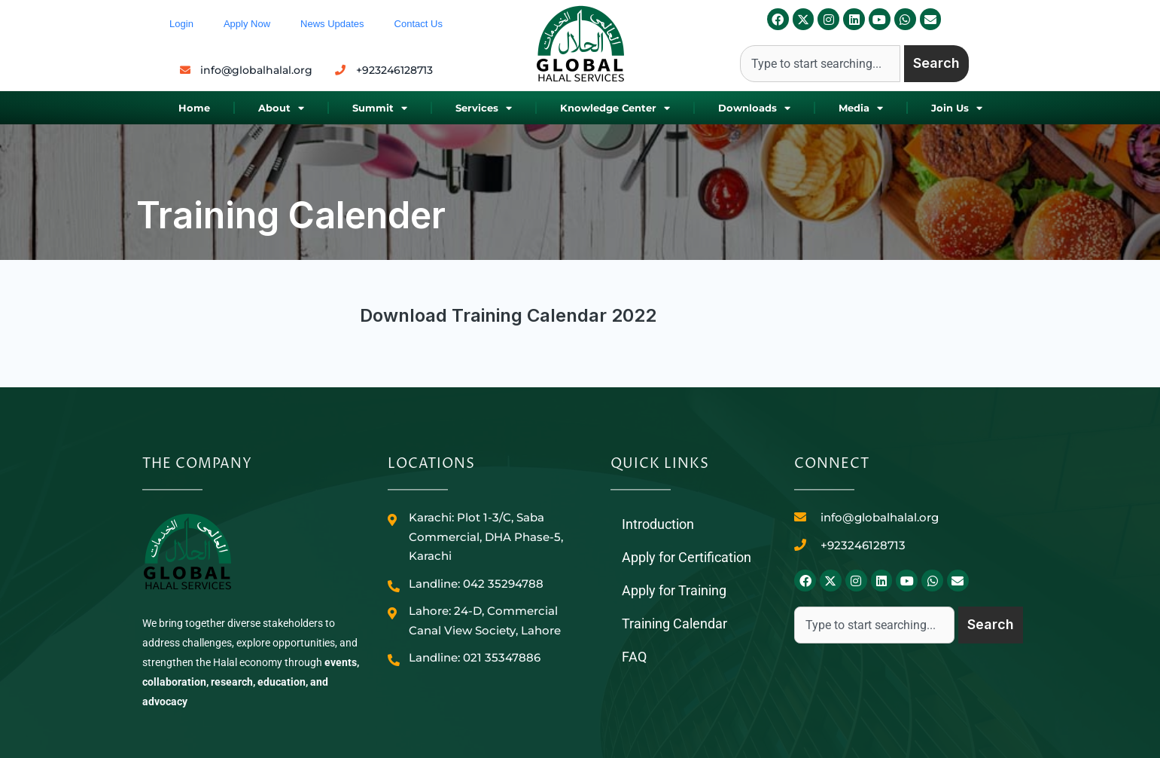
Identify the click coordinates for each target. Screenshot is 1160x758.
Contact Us (418, 23)
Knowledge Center (615, 108)
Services (483, 108)
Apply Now (247, 23)
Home (194, 108)
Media (861, 108)
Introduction (658, 524)
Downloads (754, 108)
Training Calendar (674, 623)
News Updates (332, 23)
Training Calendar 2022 (554, 315)
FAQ (634, 657)
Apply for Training (674, 590)
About (281, 108)
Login (181, 23)
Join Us (956, 108)
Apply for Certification (686, 557)
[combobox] (820, 63)
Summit (379, 108)
